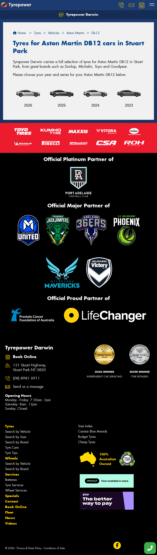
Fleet (9, 512)
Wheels (11, 458)
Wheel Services (16, 490)
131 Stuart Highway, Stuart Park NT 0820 (29, 367)
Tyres (9, 426)
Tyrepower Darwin (78, 14)
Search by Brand (16, 442)
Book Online (16, 507)
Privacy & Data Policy (29, 548)
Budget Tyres (87, 437)
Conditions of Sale (54, 548)
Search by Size (15, 437)
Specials (12, 496)
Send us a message (28, 386)
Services (12, 474)
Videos (11, 523)
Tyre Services (14, 485)
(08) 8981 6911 (26, 378)
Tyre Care (12, 447)
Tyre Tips (11, 453)
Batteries (11, 480)
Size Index (85, 426)
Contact (11, 501)
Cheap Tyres (86, 442)
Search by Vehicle (17, 431)
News (10, 518)
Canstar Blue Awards (92, 431)
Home (19, 33)
